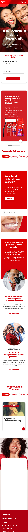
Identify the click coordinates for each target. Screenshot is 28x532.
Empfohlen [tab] (6, 156)
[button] (20, 141)
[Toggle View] (22, 2)
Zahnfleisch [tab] (23, 156)
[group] (14, 116)
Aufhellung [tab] (14, 156)
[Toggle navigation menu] (25, 2)
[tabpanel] (14, 165)
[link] (14, 416)
